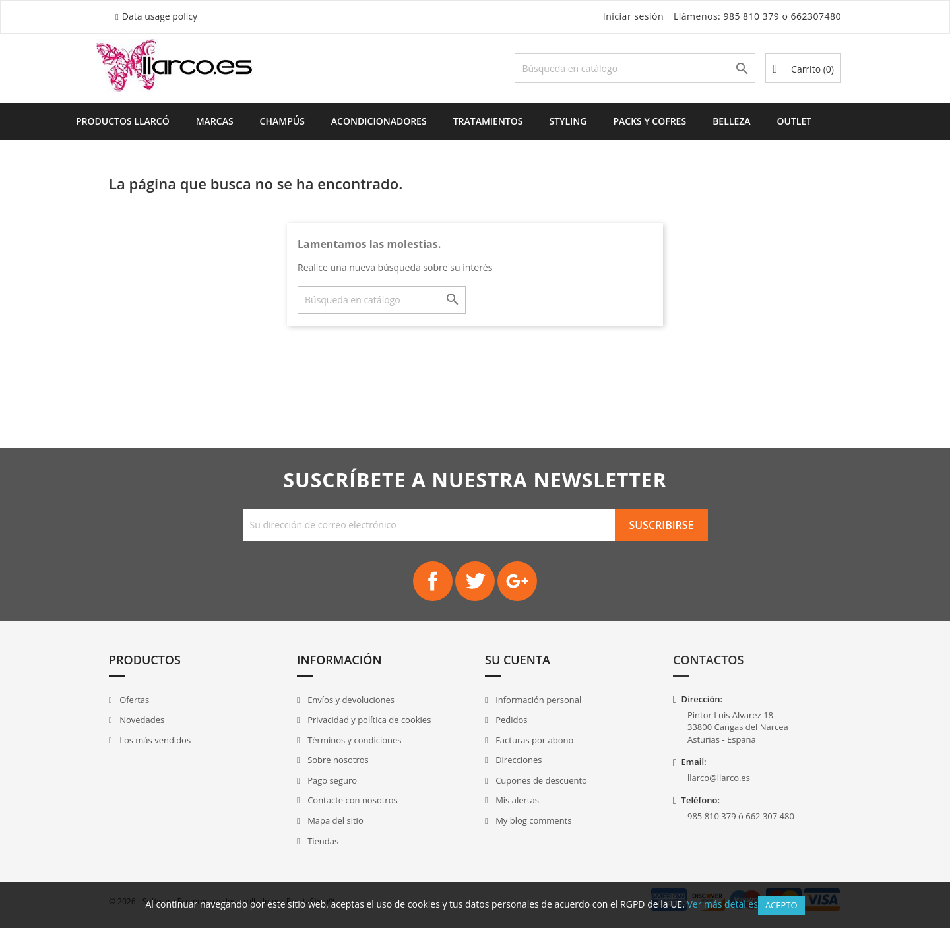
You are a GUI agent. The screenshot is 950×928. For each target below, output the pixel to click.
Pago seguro (331, 780)
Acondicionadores (379, 121)
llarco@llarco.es (718, 778)
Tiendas (321, 841)
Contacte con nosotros (351, 800)
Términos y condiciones (353, 740)
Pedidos (510, 720)
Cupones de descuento (540, 780)
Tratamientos (488, 121)
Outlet (794, 121)
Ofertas (133, 700)
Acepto (781, 905)
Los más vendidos (154, 740)
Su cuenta (517, 659)
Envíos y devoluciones (350, 700)
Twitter (475, 581)
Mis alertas (516, 800)
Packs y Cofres (649, 121)
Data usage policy (159, 16)
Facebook (433, 581)
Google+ (517, 581)
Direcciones (517, 760)
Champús (282, 121)
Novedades (140, 720)
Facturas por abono (533, 740)
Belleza (731, 121)
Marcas (215, 121)
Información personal (537, 700)
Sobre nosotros (337, 760)
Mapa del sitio (334, 820)
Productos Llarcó (123, 121)
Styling (567, 121)
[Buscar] (635, 68)
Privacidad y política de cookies (368, 720)
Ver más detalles (722, 904)
